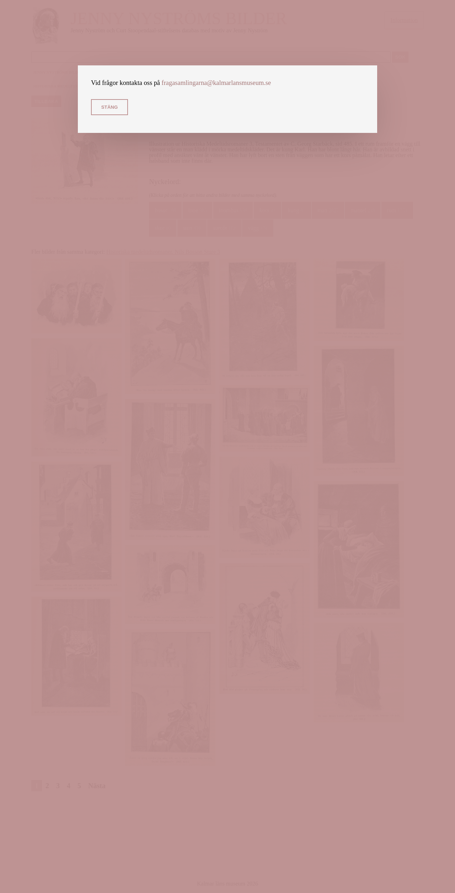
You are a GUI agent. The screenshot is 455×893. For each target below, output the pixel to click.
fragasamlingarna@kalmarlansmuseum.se (216, 82)
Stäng (109, 107)
